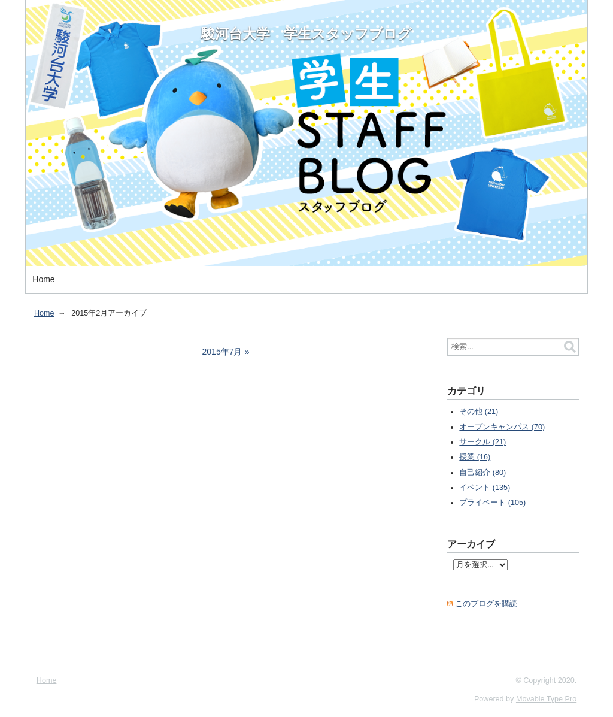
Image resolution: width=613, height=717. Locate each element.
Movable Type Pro (546, 699)
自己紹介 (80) (482, 472)
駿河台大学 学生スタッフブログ (306, 33)
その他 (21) (478, 411)
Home (43, 279)
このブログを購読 (486, 604)
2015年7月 (222, 351)
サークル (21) (482, 442)
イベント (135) (484, 487)
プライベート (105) (492, 502)
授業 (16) (474, 457)
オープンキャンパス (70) (502, 427)
